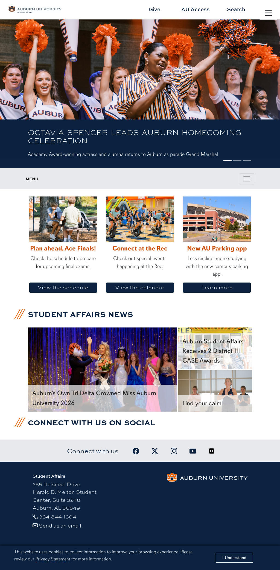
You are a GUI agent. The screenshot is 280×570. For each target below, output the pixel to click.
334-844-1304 (57, 516)
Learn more (226, 287)
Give (154, 9)
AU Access (195, 9)
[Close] (234, 558)
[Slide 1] (227, 160)
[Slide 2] (237, 160)
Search (236, 9)
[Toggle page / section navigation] (246, 178)
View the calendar (144, 287)
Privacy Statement (53, 559)
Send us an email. (61, 525)
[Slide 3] (247, 160)
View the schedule (65, 287)
